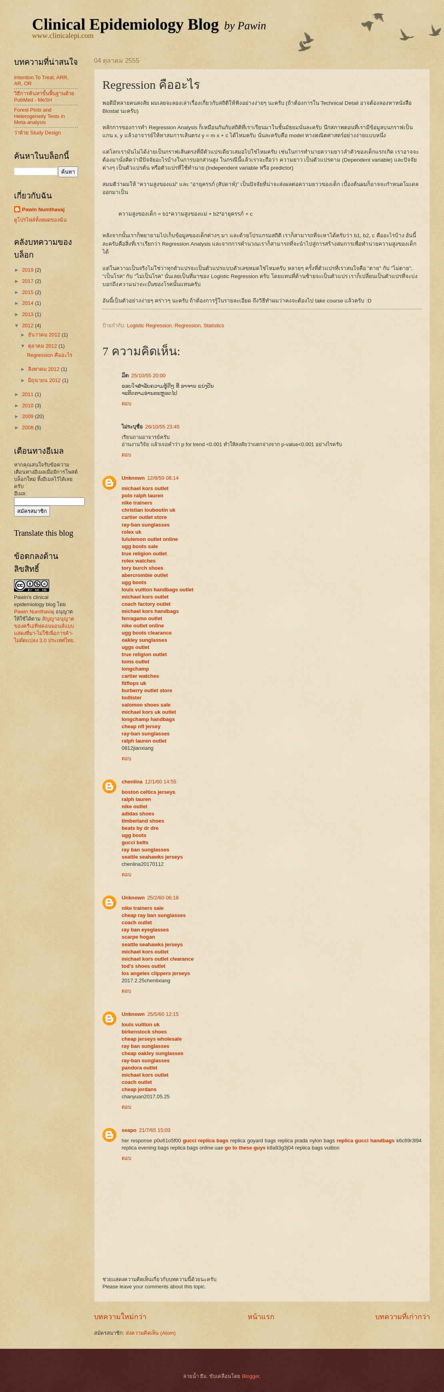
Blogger (251, 1376)
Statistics (214, 325)
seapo (129, 1130)
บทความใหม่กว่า (120, 1317)
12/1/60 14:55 (160, 782)
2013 (28, 314)
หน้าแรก (261, 1317)
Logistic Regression (149, 325)
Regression (188, 325)
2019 (28, 270)
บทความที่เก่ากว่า (402, 1317)
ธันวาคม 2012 (45, 335)
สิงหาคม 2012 (44, 369)
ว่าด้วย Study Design (37, 133)
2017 (28, 281)
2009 (28, 416)
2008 (28, 428)
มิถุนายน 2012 (45, 380)
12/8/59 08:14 (163, 478)
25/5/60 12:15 (163, 1014)
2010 (28, 406)
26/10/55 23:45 (162, 427)
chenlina (132, 782)
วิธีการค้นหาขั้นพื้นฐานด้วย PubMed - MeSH (44, 96)
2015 (28, 292)
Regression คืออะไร (49, 355)
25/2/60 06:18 (163, 898)
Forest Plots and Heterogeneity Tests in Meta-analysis (39, 116)
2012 (28, 325)
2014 (28, 303)
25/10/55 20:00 (148, 376)
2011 (28, 394)
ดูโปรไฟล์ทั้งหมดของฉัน (40, 220)
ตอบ (126, 404)
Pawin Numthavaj (43, 209)
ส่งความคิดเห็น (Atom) (151, 1333)
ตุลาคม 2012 (43, 346)
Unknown (133, 478)
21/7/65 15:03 (154, 1130)
